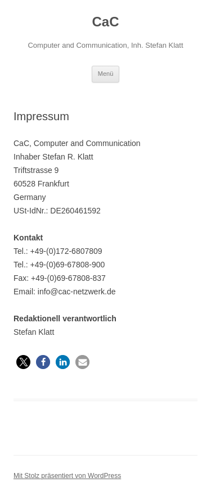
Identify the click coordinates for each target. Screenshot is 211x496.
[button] (23, 362)
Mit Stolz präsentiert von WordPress (67, 476)
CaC (105, 21)
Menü (106, 73)
